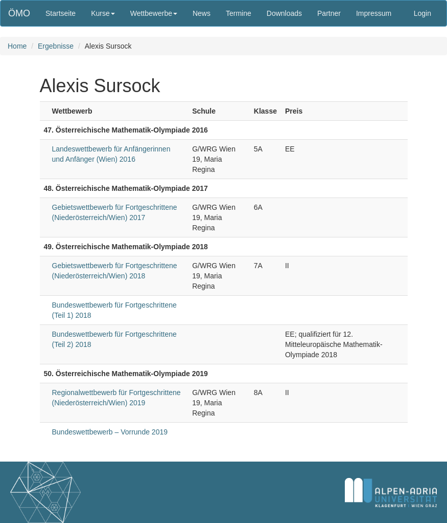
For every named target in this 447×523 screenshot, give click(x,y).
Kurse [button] (103, 13)
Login (422, 13)
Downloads (284, 13)
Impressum (373, 13)
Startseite (60, 13)
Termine (238, 13)
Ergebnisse (56, 46)
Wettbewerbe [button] (153, 13)
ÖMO (19, 13)
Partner (329, 13)
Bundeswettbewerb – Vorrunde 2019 (110, 432)
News (201, 13)
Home (17, 46)
